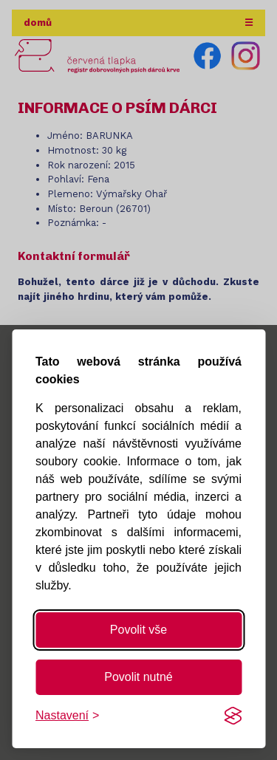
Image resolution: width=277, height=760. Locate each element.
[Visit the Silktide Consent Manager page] (233, 716)
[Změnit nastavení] (67, 716)
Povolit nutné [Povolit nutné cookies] (138, 677)
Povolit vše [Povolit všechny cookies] (138, 629)
